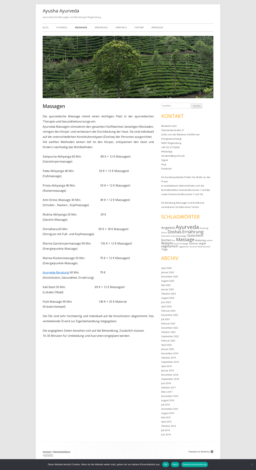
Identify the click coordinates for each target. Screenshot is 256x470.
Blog (46, 27)
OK (165, 464)
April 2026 (166, 268)
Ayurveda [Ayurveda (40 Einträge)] (187, 226)
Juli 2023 (165, 319)
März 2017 (166, 391)
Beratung (170, 202)
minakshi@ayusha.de (173, 155)
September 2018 (170, 379)
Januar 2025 (167, 289)
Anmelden (48, 455)
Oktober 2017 (168, 387)
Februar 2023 (168, 323)
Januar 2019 (167, 370)
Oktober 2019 (168, 357)
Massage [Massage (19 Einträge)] (185, 239)
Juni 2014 (166, 434)
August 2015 (167, 413)
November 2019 (169, 353)
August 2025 (167, 280)
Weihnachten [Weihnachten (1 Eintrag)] (204, 246)
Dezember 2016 (169, 396)
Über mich (121, 27)
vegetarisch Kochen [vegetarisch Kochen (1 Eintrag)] (188, 246)
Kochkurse (198, 202)
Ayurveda (61, 27)
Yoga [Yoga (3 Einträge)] (164, 249)
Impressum (157, 27)
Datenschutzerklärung (61, 452)
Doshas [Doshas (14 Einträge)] (175, 232)
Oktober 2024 (168, 293)
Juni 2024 (166, 302)
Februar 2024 (168, 310)
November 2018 (169, 374)
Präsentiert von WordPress (200, 452)
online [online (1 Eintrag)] (209, 240)
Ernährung (101, 27)
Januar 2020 (167, 349)
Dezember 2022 (169, 327)
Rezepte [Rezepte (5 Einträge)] (167, 243)
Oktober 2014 (168, 425)
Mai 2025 (166, 285)
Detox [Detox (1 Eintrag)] (164, 232)
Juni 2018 (166, 383)
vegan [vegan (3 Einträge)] (202, 243)
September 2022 (170, 336)
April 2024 (166, 306)
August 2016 (167, 400)
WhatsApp (166, 151)
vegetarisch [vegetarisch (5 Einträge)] (169, 246)
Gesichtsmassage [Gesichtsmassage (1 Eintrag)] (178, 236)
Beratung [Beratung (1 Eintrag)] (204, 228)
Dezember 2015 (169, 408)
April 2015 (166, 421)
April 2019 (166, 366)
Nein (175, 464)
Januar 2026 (167, 272)
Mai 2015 (166, 417)
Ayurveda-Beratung (56, 272)
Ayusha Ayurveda (61, 10)
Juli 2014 (165, 430)
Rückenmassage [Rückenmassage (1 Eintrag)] (181, 243)
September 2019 (170, 361)
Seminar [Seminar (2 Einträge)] (193, 243)
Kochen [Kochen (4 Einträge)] (166, 240)
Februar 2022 (168, 340)
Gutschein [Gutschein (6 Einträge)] (195, 235)
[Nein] (251, 464)
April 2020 (166, 344)
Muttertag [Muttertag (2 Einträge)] (200, 240)
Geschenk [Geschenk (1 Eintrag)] (165, 236)
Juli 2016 (165, 404)
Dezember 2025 (169, 276)
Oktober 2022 (168, 332)
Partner (139, 27)
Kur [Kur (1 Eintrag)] (173, 240)
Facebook (166, 168)
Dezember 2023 (169, 315)
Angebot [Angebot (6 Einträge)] (168, 227)
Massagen (81, 27)
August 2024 (167, 297)
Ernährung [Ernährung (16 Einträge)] (193, 232)
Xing (163, 164)
